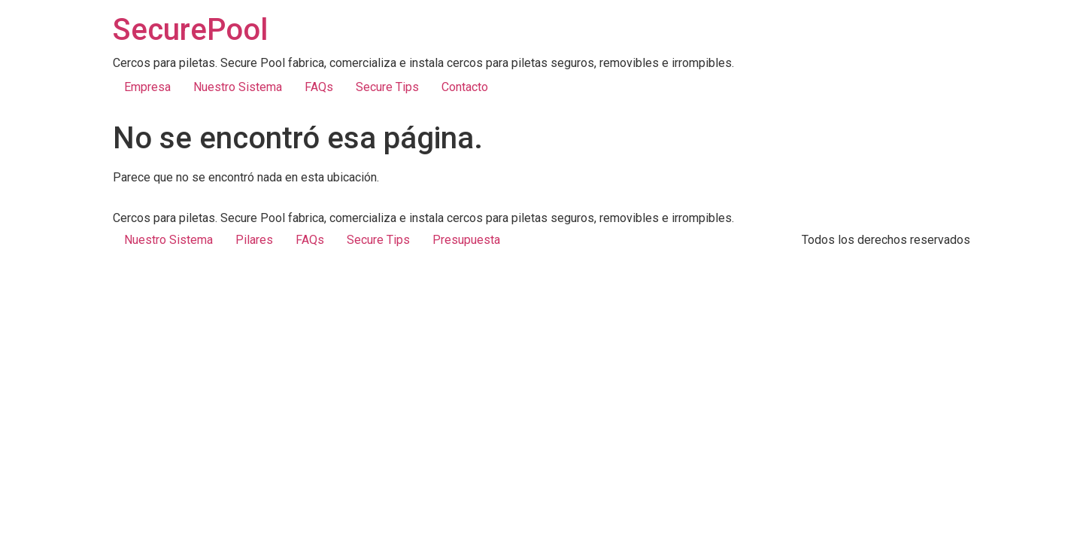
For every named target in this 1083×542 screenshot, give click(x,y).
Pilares (254, 240)
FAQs (319, 87)
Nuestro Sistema (237, 87)
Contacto (464, 87)
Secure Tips (387, 87)
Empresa (147, 87)
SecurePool (190, 29)
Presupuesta (466, 240)
